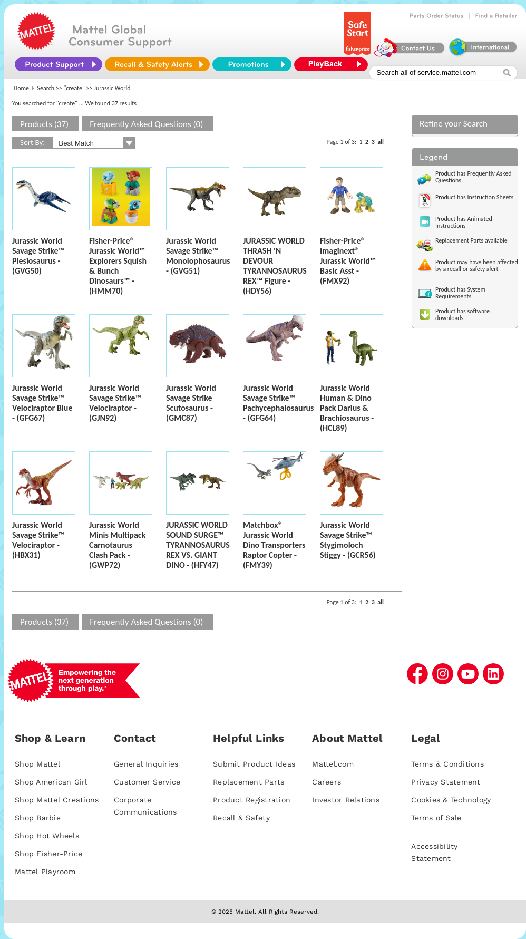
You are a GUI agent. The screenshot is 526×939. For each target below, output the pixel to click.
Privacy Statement (445, 782)
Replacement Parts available (471, 240)
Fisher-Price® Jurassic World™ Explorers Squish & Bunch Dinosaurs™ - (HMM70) (118, 266)
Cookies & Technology (451, 800)
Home (21, 88)
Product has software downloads (462, 314)
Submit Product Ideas (254, 764)
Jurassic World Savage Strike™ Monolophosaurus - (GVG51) (198, 256)
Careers (326, 782)
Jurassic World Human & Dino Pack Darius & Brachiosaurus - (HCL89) (347, 408)
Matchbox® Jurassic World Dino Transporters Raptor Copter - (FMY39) (274, 545)
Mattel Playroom (45, 871)
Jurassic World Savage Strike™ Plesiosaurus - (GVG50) (38, 256)
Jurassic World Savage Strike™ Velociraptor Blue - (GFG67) (42, 403)
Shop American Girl (51, 782)
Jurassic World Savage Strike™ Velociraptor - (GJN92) (115, 403)
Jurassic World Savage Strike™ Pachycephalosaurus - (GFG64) (278, 403)
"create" (74, 88)
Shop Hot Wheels (47, 835)
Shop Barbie (38, 818)
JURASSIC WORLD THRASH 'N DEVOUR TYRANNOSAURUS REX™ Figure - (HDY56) (275, 266)
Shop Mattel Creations (57, 800)
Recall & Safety (241, 818)
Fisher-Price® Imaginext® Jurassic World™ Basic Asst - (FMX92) (348, 261)
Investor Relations (345, 800)
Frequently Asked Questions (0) (146, 124)
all (380, 142)
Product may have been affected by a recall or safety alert (476, 265)
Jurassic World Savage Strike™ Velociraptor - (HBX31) (38, 540)
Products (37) (44, 124)
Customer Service (147, 782)
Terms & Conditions (447, 764)
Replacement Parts (248, 782)
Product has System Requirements (460, 293)
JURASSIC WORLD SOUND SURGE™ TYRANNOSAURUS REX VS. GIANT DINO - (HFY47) (198, 545)
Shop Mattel (37, 764)
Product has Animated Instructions (463, 222)
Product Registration (251, 800)
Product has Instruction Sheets (474, 197)
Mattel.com (333, 764)
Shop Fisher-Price (48, 853)
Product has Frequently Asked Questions (473, 177)
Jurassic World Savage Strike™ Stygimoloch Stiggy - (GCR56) (348, 540)
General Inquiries (146, 764)
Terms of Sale (436, 818)
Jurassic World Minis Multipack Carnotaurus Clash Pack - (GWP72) (117, 545)
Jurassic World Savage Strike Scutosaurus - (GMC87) (191, 403)
